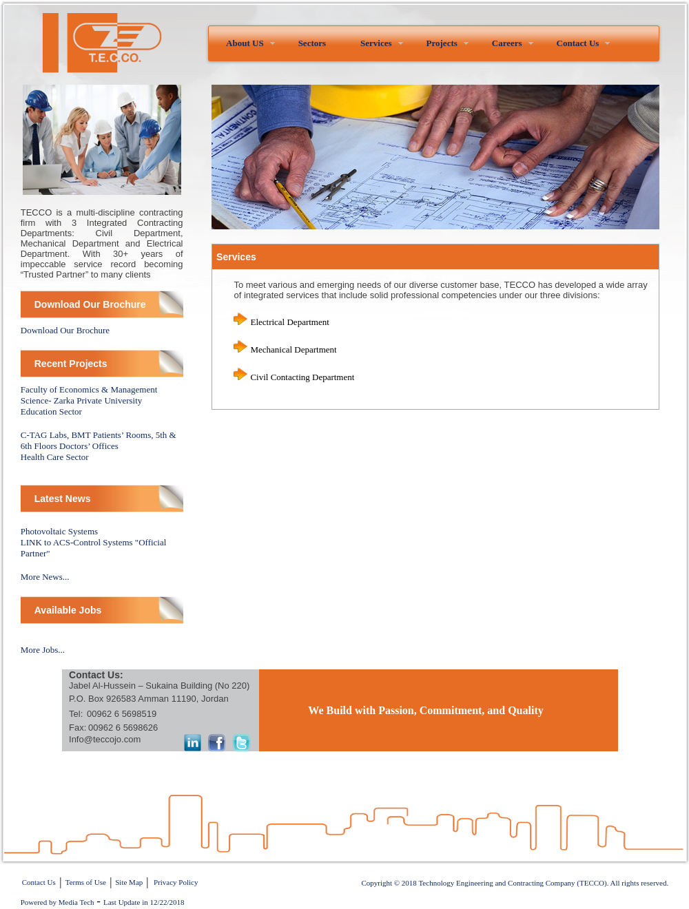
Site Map (129, 882)
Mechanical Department (293, 349)
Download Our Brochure (65, 330)
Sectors (312, 43)
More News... (45, 577)
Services (375, 43)
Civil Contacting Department (302, 377)
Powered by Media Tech (57, 902)
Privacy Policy (176, 882)
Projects (441, 43)
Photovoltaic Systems (59, 531)
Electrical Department (289, 322)
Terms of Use (85, 882)
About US (245, 43)
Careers (507, 43)
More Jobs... (43, 650)
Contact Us (578, 43)
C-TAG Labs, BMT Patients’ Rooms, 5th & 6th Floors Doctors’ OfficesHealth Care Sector (98, 446)
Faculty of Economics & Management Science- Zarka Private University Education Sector (89, 400)
